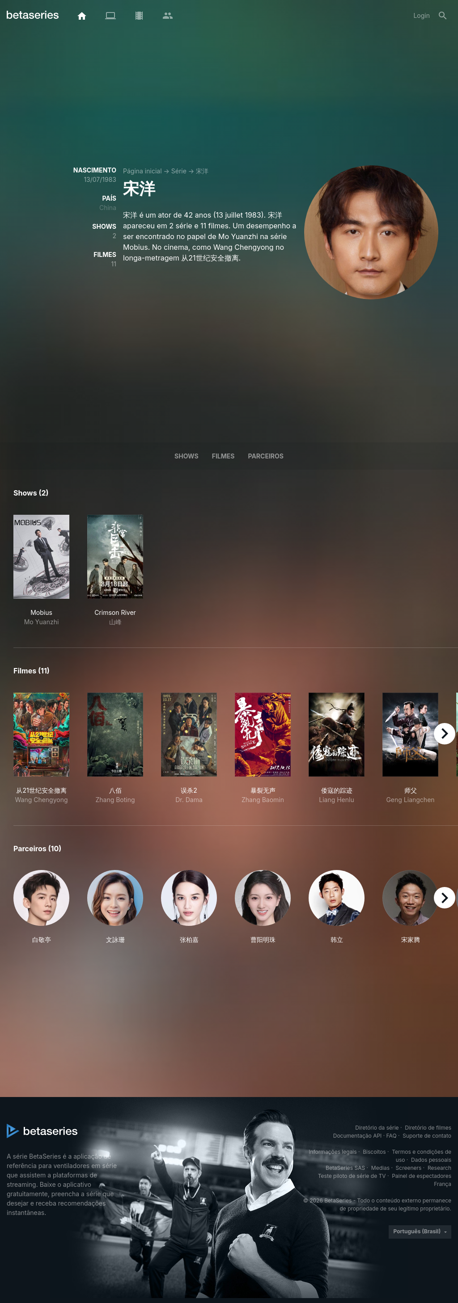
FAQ (391, 1135)
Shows (186, 456)
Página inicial (142, 171)
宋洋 (202, 171)
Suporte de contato (427, 1135)
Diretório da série (377, 1127)
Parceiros (266, 456)
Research (439, 1167)
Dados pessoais (431, 1159)
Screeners (409, 1167)
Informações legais (333, 1151)
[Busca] (442, 15)
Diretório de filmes (428, 1127)
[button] (41, 907)
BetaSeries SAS (345, 1167)
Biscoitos (374, 1151)
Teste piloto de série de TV (352, 1176)
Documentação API (357, 1135)
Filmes (223, 456)
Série (179, 171)
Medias (380, 1167)
